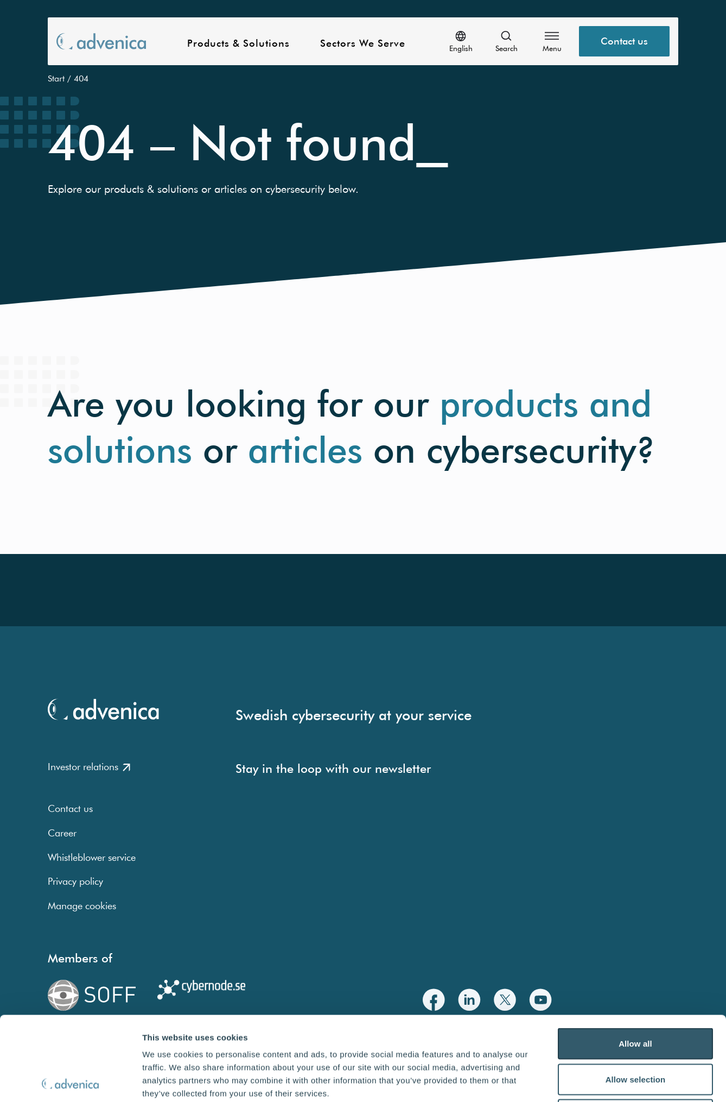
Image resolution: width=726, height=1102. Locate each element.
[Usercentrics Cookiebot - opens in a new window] (70, 1081)
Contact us (70, 808)
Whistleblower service (92, 857)
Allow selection (636, 995)
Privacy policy (75, 881)
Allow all (635, 959)
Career (62, 833)
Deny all (635, 1030)
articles (305, 450)
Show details (569, 1080)
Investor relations (89, 766)
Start (56, 78)
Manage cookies (82, 905)
